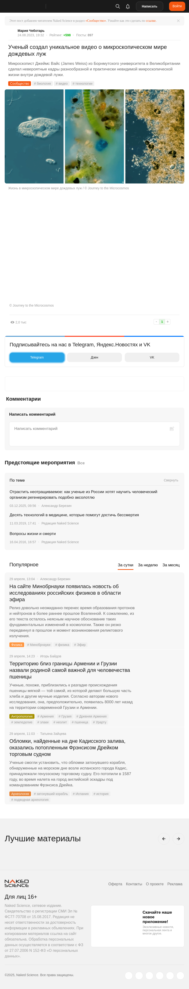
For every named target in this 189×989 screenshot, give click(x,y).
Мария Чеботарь (31, 31)
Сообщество (19, 83)
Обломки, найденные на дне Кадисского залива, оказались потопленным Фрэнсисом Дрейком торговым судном (67, 747)
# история (101, 794)
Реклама (174, 884)
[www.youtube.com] (149, 976)
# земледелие (21, 722)
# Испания (81, 794)
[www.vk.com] (139, 976)
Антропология (22, 716)
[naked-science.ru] (180, 976)
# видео (62, 83)
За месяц (171, 565)
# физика (62, 645)
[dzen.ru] (160, 976)
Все (81, 463)
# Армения (46, 716)
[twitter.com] (129, 976)
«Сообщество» (95, 20)
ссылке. (151, 20)
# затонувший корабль (51, 794)
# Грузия (65, 716)
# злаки (43, 722)
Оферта (115, 884)
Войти (177, 6)
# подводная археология (30, 800)
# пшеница (80, 722)
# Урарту (99, 722)
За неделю (148, 565)
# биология (42, 83)
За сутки (125, 565)
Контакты (134, 884)
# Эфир (80, 645)
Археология (20, 794)
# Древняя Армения (91, 716)
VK (140, 357)
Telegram (28, 357)
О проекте (154, 884)
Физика (16, 645)
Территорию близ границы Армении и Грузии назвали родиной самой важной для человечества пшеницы (69, 670)
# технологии (82, 83)
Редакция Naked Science (60, 523)
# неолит (60, 722)
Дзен (83, 357)
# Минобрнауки (38, 645)
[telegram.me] (170, 976)
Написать (149, 6)
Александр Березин (57, 506)
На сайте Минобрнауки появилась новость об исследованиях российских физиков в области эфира (65, 592)
